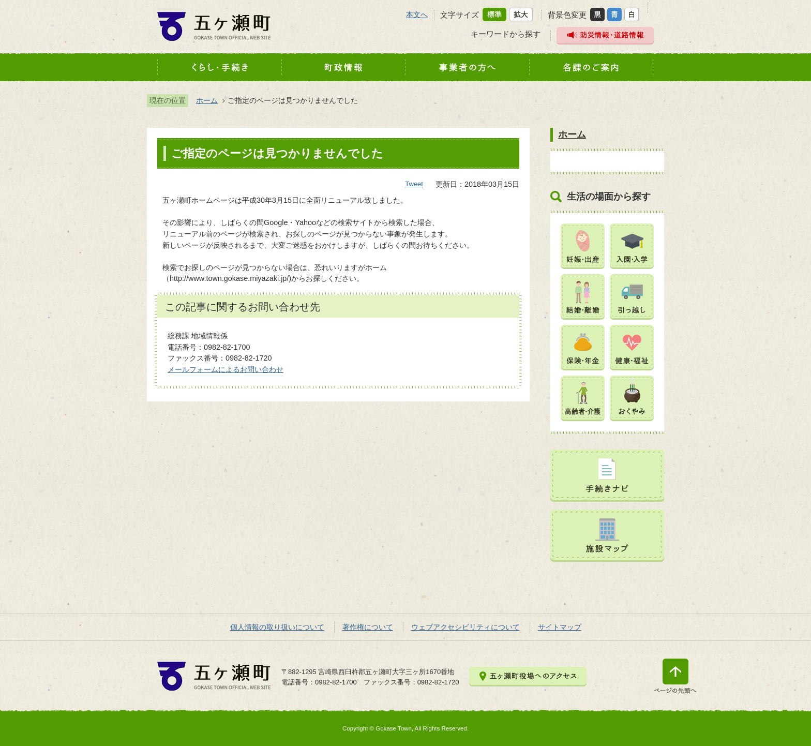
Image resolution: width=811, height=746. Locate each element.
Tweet (414, 184)
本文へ (417, 14)
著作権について (367, 627)
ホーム (207, 100)
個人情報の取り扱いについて (277, 627)
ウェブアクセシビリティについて (465, 627)
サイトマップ (559, 627)
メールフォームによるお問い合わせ (225, 369)
